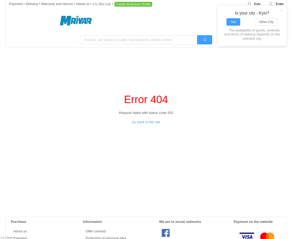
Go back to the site (146, 122)
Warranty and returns (57, 4)
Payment (16, 4)
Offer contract (96, 231)
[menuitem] (254, 4)
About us (83, 4)
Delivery (32, 4)
